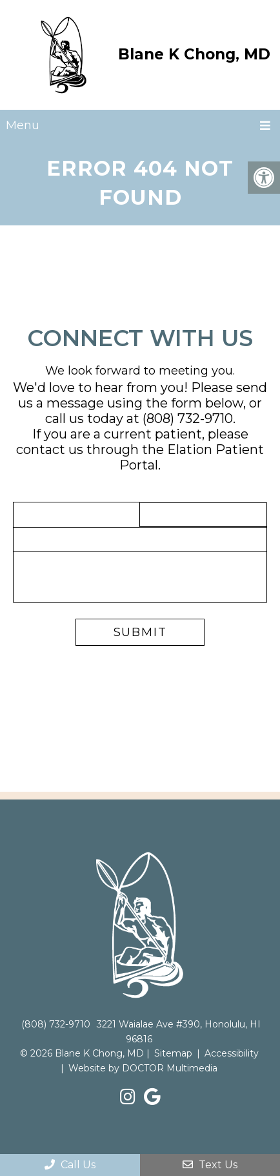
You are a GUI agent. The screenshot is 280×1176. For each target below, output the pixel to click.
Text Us (210, 1165)
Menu (22, 125)
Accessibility (232, 1053)
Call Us (70, 1165)
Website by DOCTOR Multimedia (142, 1068)
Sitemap (173, 1053)
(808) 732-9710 (188, 418)
